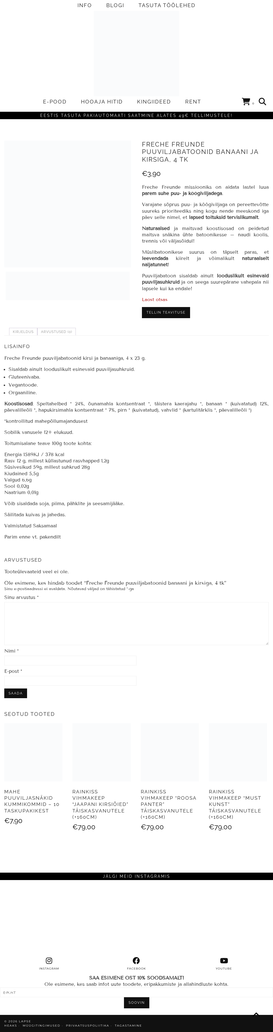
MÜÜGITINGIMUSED (41, 1025)
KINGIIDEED (154, 102)
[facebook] (136, 963)
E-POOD (55, 102)
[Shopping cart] (248, 102)
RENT (193, 102)
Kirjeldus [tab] (23, 332)
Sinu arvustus (21, 597)
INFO (85, 5)
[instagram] (49, 963)
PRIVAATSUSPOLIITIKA (87, 1025)
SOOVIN (137, 1003)
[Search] (263, 101)
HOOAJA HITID (102, 102)
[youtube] (224, 963)
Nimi (11, 651)
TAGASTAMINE (128, 1025)
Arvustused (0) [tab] (56, 332)
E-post (13, 671)
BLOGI (115, 5)
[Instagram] (34, 918)
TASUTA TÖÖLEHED (166, 5)
